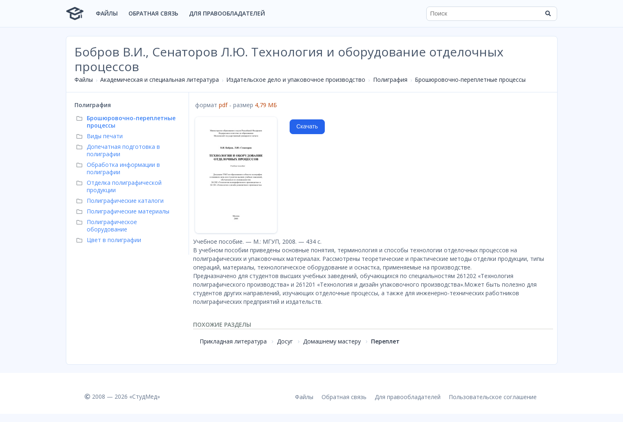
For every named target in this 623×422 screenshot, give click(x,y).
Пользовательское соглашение (493, 397)
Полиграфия (390, 79)
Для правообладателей (227, 13)
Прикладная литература (233, 341)
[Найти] (548, 13)
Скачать (307, 126)
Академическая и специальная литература (159, 79)
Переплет (385, 341)
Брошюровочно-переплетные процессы (470, 79)
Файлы (107, 13)
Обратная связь (153, 13)
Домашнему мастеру (332, 341)
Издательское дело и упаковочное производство (295, 79)
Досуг (285, 341)
